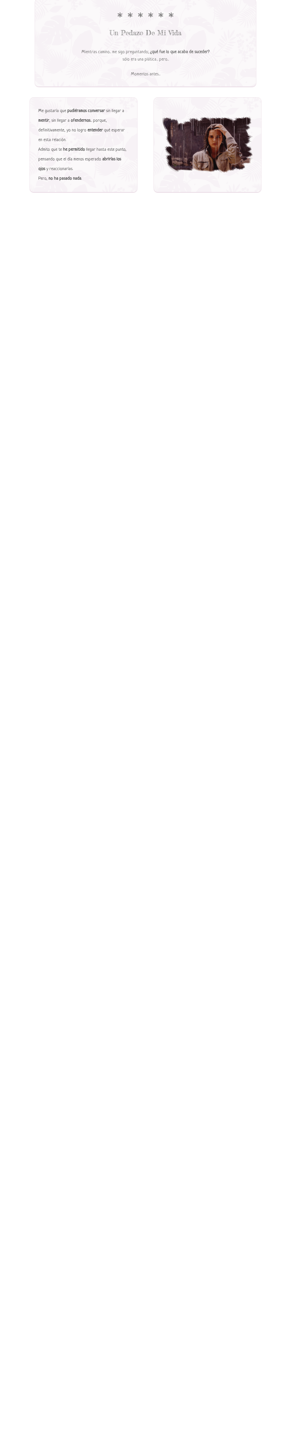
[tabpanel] (145, 36)
